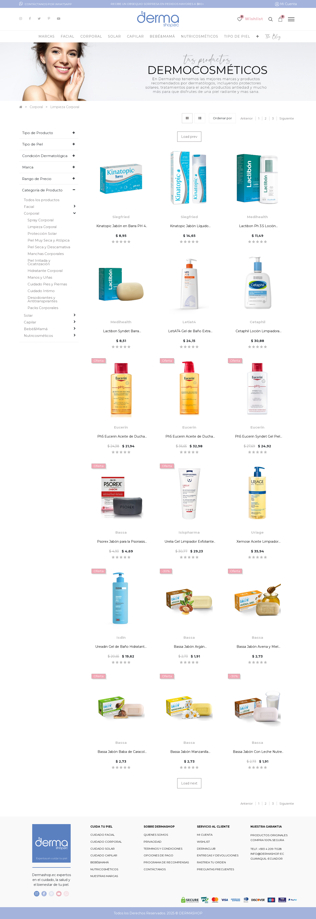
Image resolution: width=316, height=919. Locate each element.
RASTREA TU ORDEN (211, 862)
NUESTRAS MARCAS (104, 876)
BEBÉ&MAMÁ (99, 862)
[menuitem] (273, 36)
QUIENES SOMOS (156, 834)
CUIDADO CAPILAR (103, 855)
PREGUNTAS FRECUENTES (215, 869)
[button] (257, 36)
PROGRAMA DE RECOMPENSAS (166, 862)
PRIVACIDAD (152, 841)
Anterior (246, 118)
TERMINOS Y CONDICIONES (163, 848)
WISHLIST (203, 841)
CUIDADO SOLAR (102, 848)
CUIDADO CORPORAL (106, 841)
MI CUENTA (204, 834)
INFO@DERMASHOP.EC (267, 853)
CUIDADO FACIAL (102, 834)
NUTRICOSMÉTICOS (104, 869)
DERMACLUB (206, 848)
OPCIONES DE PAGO (158, 855)
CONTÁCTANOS (155, 869)
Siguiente (286, 118)
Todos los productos (41, 200)
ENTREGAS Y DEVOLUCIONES (217, 855)
